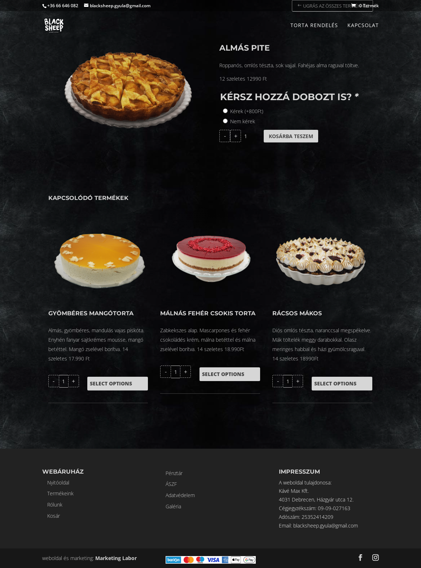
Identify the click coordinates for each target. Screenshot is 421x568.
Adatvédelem (180, 495)
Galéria (173, 506)
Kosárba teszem (291, 136)
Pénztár (174, 473)
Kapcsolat (363, 26)
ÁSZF (171, 484)
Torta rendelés (314, 26)
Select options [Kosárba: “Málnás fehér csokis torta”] (223, 374)
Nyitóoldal (58, 482)
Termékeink (60, 493)
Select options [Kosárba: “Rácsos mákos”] (335, 383)
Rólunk (54, 504)
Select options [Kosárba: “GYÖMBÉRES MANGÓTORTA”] (111, 383)
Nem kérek (242, 121)
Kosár (53, 515)
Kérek (246, 111)
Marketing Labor (116, 558)
